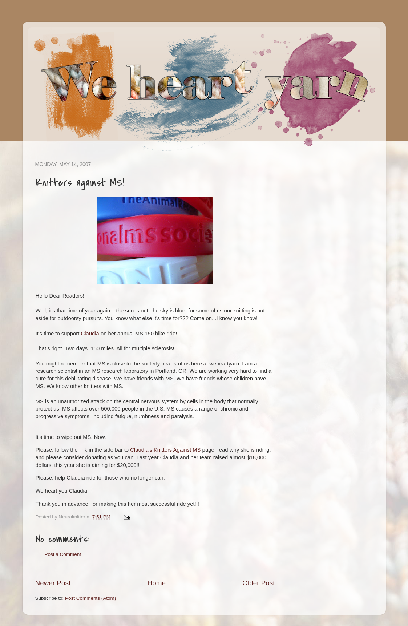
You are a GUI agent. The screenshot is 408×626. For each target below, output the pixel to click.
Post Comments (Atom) (90, 598)
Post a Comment (63, 554)
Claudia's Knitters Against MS (165, 450)
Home (157, 583)
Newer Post (53, 583)
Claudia (90, 333)
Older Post (258, 583)
